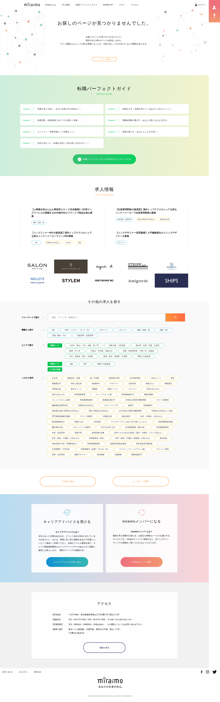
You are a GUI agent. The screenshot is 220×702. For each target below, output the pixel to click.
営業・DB (164, 330)
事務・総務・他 (38, 222)
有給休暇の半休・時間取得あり (64, 444)
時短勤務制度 (80, 394)
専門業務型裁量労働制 (61, 416)
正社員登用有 (135, 378)
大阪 (71, 364)
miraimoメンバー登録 (141, 562)
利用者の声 (108, 5)
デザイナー (121, 242)
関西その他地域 (103, 364)
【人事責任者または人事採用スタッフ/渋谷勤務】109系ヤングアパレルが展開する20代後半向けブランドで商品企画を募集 (61, 212)
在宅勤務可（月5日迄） (61, 449)
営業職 (94, 389)
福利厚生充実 (164, 219)
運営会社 (37, 672)
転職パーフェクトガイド (86, 5)
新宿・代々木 (74, 351)
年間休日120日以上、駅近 (162, 411)
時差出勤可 (126, 416)
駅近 (80, 242)
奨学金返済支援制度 (144, 444)
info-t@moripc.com (123, 619)
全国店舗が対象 (98, 433)
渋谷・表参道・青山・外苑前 (81, 356)
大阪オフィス (112, 389)
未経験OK (96, 383)
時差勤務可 (148, 405)
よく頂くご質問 (141, 481)
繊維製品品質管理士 (60, 405)
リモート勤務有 (162, 400)
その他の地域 (54, 369)
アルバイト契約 (162, 449)
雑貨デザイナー (81, 455)
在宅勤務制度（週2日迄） (135, 427)
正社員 (68, 242)
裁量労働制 (148, 394)
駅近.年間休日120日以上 (146, 219)
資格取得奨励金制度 (118, 444)
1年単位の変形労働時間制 (135, 400)
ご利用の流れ (68, 481)
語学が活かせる (58, 394)
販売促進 (163, 438)
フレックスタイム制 (103, 394)
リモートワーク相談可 (82, 427)
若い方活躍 (94, 378)
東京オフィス (76, 389)
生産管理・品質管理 (124, 219)
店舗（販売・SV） (59, 335)
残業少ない (150, 383)
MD (36, 242)
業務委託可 (56, 383)
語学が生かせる (153, 389)
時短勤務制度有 (93, 444)
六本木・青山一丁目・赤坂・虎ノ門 (83, 345)
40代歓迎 (97, 422)
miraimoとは (50, 5)
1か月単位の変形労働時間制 (130, 411)
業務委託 (168, 383)
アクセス (134, 5)
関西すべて (54, 364)
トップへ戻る (104, 59)
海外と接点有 (76, 383)
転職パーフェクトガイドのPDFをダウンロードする (104, 159)
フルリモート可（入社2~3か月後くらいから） (129, 422)
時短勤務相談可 (58, 422)
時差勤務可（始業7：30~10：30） (95, 449)
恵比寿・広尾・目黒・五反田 (147, 345)
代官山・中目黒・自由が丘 (102, 351)
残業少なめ (79, 422)
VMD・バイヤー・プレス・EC (77, 330)
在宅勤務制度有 (162, 427)
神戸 (85, 364)
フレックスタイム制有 (61, 400)
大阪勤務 (118, 455)
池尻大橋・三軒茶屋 (117, 345)
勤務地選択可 (136, 455)
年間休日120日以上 (53, 242)
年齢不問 (78, 433)
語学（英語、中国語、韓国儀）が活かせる (132, 438)
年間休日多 (56, 389)
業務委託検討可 (109, 400)
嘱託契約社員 (57, 427)
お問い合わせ (7, 672)
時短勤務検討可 (128, 394)
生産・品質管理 (58, 433)
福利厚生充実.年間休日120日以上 (65, 411)
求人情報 (66, 5)
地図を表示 (104, 648)
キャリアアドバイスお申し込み (67, 562)
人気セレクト (155, 378)
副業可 (131, 405)
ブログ (122, 5)
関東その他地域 (144, 356)
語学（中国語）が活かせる (151, 416)
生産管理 (132, 383)
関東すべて (54, 345)
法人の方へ (23, 672)
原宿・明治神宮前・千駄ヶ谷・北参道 (138, 351)
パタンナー (122, 330)
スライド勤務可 (86, 416)
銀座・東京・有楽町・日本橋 (115, 356)
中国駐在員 (107, 416)
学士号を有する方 (108, 427)
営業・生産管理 (58, 455)
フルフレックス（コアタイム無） (132, 449)
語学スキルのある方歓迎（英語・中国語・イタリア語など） (138, 433)
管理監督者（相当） (97, 438)
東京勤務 (100, 455)
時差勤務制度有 (86, 400)
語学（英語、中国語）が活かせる (65, 438)
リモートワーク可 (111, 405)
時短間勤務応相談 (165, 422)
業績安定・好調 (73, 378)
